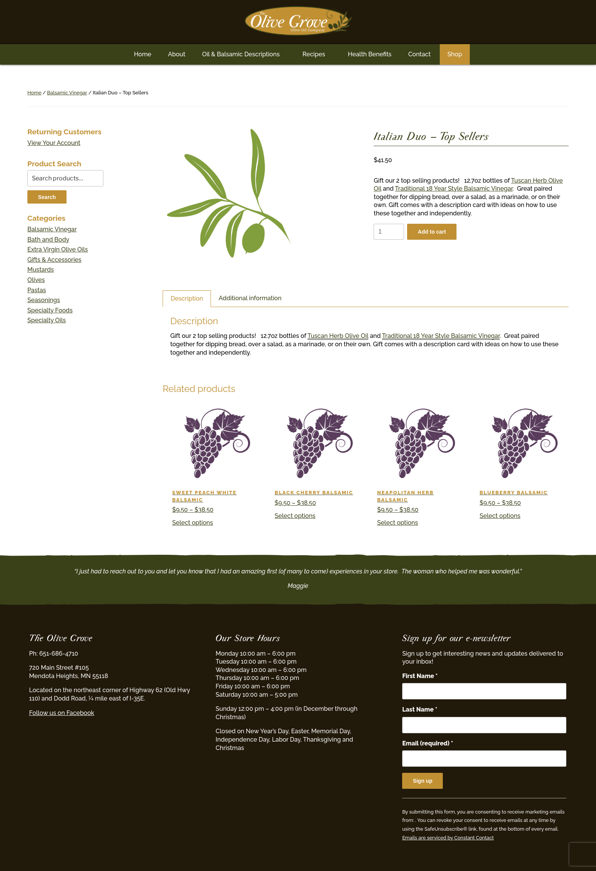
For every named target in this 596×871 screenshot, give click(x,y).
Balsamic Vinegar (67, 93)
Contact (419, 54)
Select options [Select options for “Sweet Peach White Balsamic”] (192, 522)
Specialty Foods (50, 310)
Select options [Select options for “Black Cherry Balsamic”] (295, 515)
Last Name (419, 709)
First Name (419, 676)
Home (142, 54)
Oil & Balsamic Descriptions (241, 54)
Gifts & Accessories (54, 259)
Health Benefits (370, 54)
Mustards (40, 269)
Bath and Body (48, 239)
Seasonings (43, 300)
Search (47, 197)
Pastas (36, 290)
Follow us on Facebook (61, 713)
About (176, 54)
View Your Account (54, 142)
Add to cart (432, 232)
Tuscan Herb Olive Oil (338, 335)
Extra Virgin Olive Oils (57, 249)
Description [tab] (187, 298)
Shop (454, 54)
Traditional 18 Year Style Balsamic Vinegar (453, 188)
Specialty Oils (46, 320)
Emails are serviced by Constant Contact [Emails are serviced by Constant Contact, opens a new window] (448, 838)
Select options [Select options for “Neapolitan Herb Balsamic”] (397, 522)
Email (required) (427, 743)
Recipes (314, 54)
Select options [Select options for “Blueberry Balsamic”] (500, 515)
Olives (36, 279)
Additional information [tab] (250, 298)
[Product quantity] (389, 232)
